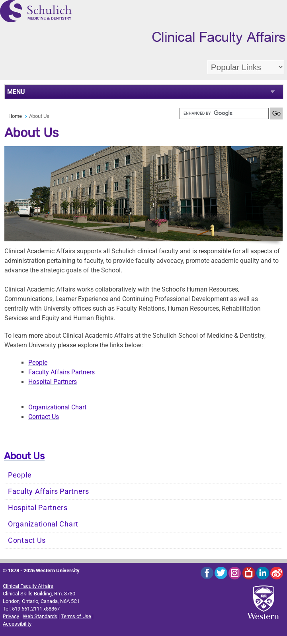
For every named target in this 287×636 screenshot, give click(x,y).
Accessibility (17, 624)
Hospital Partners (52, 382)
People (37, 362)
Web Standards (40, 616)
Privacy (11, 616)
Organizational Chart (57, 407)
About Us (24, 456)
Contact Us (43, 417)
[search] (224, 113)
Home (15, 116)
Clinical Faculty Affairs (28, 586)
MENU (16, 92)
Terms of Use (76, 616)
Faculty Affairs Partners (61, 372)
